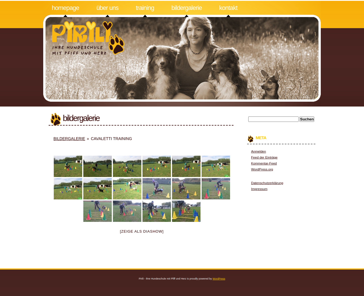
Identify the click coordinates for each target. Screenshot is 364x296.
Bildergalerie (186, 7)
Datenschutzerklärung (267, 183)
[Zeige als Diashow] (142, 231)
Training (145, 7)
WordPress (219, 278)
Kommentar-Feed (264, 163)
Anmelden (258, 151)
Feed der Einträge (264, 157)
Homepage (65, 7)
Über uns (107, 7)
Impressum (259, 189)
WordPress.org (262, 169)
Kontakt (228, 7)
